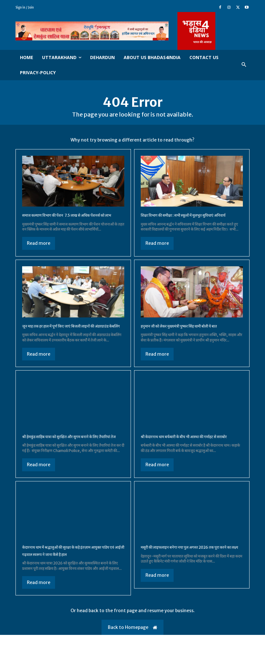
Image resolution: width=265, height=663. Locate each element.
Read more (38, 250)
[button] (244, 64)
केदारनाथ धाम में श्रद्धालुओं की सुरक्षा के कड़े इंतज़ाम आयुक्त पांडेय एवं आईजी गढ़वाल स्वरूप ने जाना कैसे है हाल (70, 575)
